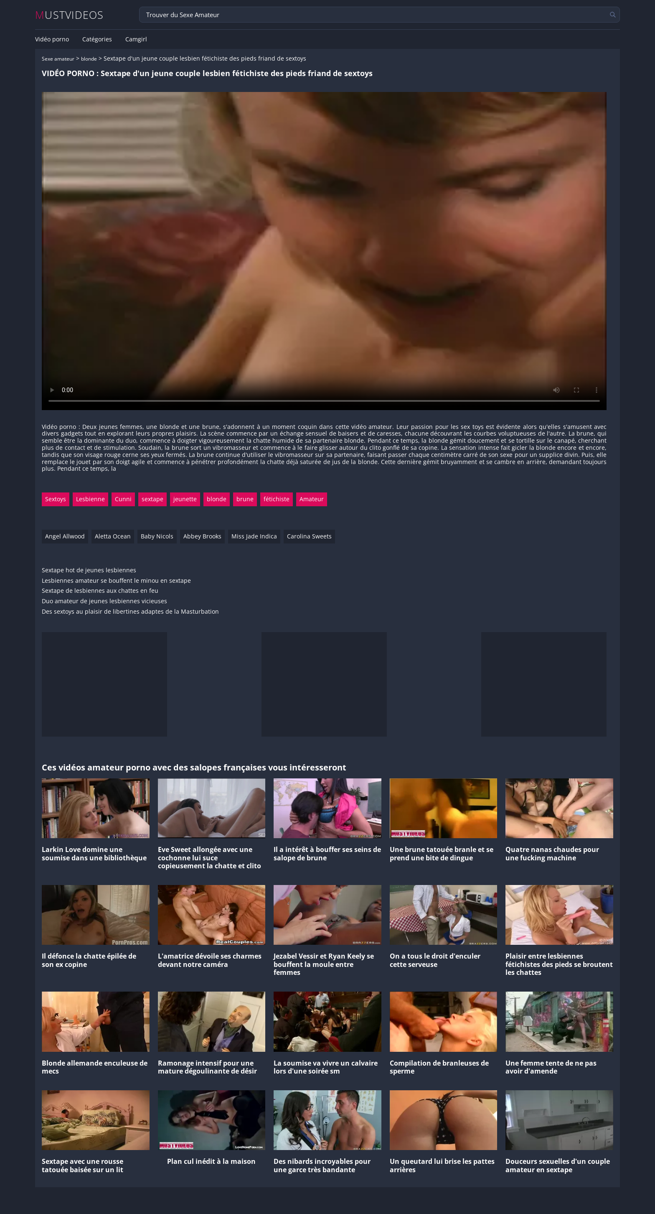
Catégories (97, 39)
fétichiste (276, 499)
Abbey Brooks (202, 536)
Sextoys (55, 499)
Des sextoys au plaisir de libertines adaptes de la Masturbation (130, 611)
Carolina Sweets (309, 536)
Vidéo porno (52, 39)
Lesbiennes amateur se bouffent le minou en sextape (116, 580)
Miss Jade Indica (254, 536)
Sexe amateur (58, 58)
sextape (152, 499)
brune (245, 499)
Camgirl (136, 39)
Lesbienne (90, 499)
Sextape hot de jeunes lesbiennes (89, 570)
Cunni (123, 499)
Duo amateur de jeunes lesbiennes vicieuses (104, 601)
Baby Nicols (157, 536)
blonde (89, 58)
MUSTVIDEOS (69, 15)
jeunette (185, 499)
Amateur (312, 499)
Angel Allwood (65, 536)
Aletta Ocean (113, 536)
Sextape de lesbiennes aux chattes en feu (100, 590)
